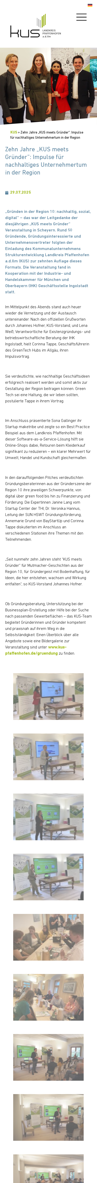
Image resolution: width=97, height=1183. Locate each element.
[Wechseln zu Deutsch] (90, 5)
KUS (13, 132)
